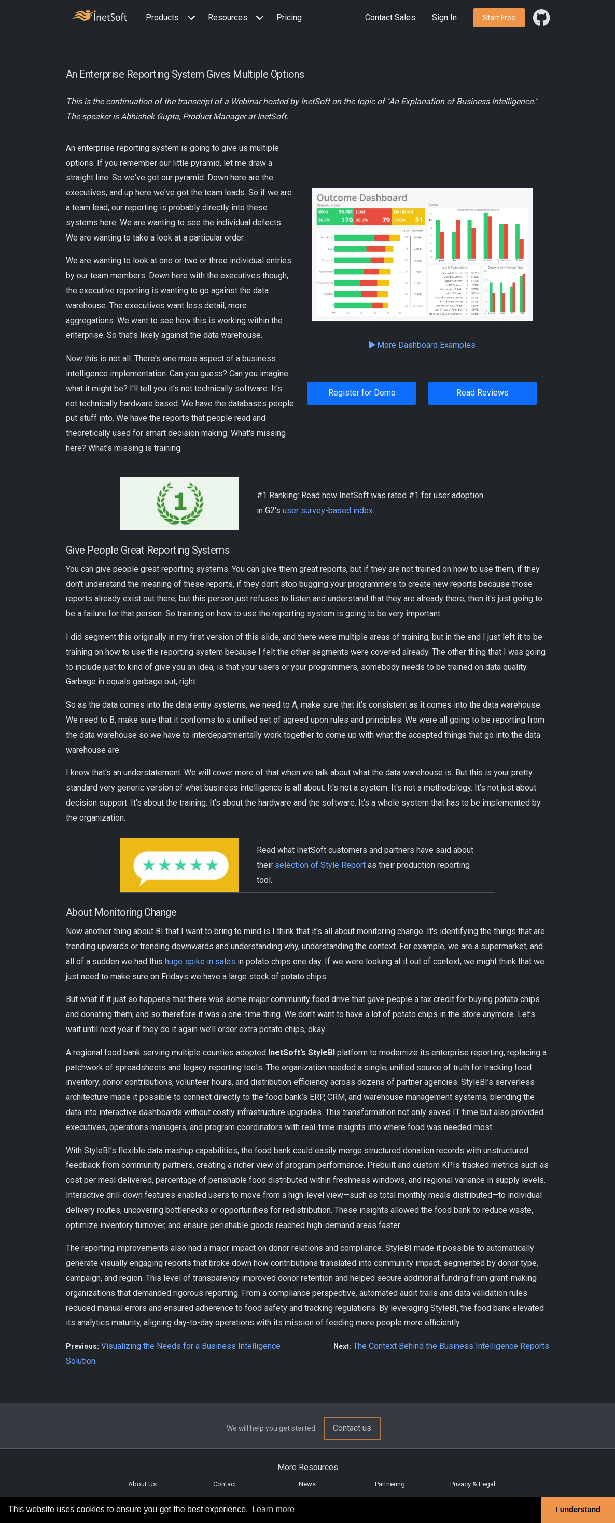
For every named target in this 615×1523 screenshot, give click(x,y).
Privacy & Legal (472, 1484)
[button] (173, 18)
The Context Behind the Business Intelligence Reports (451, 1346)
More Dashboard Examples (422, 345)
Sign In (444, 17)
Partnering (390, 1484)
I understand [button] (578, 1509)
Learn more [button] (273, 1509)
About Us (142, 1484)
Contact (224, 1484)
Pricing (289, 17)
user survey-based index (328, 510)
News (307, 1484)
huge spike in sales (200, 961)
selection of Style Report (320, 865)
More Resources (307, 1467)
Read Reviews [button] (482, 393)
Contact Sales (390, 17)
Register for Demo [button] (362, 393)
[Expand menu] (189, 18)
